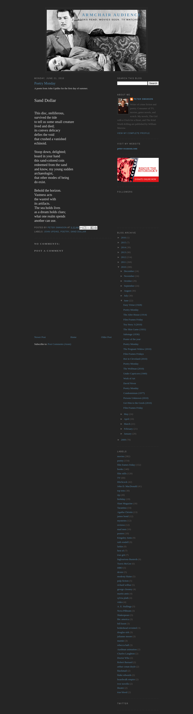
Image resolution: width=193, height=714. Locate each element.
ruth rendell (123, 542)
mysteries (122, 520)
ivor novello (123, 683)
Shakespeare (123, 615)
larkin (120, 546)
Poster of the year (131, 339)
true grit (121, 555)
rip (118, 495)
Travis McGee (124, 563)
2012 (123, 257)
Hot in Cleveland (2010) (135, 358)
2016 (123, 237)
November (129, 276)
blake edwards (124, 675)
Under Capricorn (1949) (135, 373)
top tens (121, 490)
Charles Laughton (126, 653)
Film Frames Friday (133, 319)
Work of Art (129, 378)
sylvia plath (123, 598)
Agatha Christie (125, 512)
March (127, 423)
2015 (123, 242)
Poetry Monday (131, 309)
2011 (123, 262)
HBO (119, 567)
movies (120, 456)
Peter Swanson (143, 99)
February (128, 428)
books (120, 469)
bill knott (121, 623)
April (127, 419)
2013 (123, 252)
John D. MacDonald (127, 486)
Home (73, 337)
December (129, 271)
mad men (121, 529)
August (128, 290)
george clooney (124, 589)
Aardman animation (127, 649)
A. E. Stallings (124, 606)
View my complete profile (133, 133)
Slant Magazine (124, 503)
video (120, 602)
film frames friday (126, 464)
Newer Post (40, 337)
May (126, 414)
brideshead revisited (127, 627)
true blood (122, 692)
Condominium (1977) (134, 393)
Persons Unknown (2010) (135, 398)
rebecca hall (123, 645)
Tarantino (122, 507)
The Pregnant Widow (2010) (137, 349)
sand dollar (78, 232)
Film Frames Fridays (133, 353)
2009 (123, 439)
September (129, 285)
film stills (121, 473)
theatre (120, 687)
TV (118, 477)
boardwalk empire (126, 679)
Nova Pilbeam (124, 610)
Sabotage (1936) (131, 334)
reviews (121, 525)
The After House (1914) (135, 314)
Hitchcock (122, 482)
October (128, 280)
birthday (121, 499)
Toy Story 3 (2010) (132, 324)
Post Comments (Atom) (59, 344)
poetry (65, 232)
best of (120, 550)
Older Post (106, 337)
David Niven (129, 383)
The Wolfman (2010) (133, 368)
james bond (123, 516)
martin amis (123, 593)
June (126, 300)
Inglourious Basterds (127, 559)
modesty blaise (124, 576)
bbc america (123, 619)
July (126, 295)
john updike (51, 232)
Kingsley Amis (124, 537)
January (128, 433)
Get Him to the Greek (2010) (137, 403)
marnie (120, 640)
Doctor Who (123, 657)
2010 (123, 267)
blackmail (122, 670)
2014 (123, 247)
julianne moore (124, 636)
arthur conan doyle (126, 666)
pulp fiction (123, 580)
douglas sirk (123, 632)
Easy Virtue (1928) (132, 304)
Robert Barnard (124, 662)
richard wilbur (124, 584)
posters (120, 533)
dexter (120, 572)
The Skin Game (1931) (134, 329)
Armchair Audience (112, 15)
